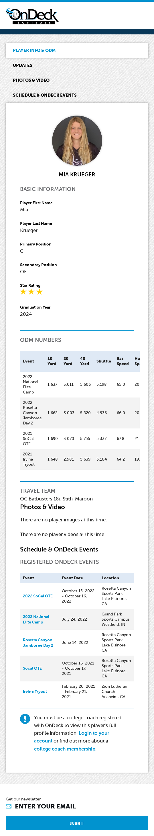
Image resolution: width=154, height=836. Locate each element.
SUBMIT (77, 823)
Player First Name (36, 202)
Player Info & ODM (34, 50)
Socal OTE (32, 668)
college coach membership (64, 749)
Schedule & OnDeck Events (45, 95)
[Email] (77, 806)
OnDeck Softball (33, 16)
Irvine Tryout (35, 691)
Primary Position (36, 244)
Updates (22, 65)
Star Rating (30, 285)
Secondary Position (38, 264)
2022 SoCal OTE (38, 596)
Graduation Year (35, 307)
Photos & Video (31, 80)
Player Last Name (36, 223)
